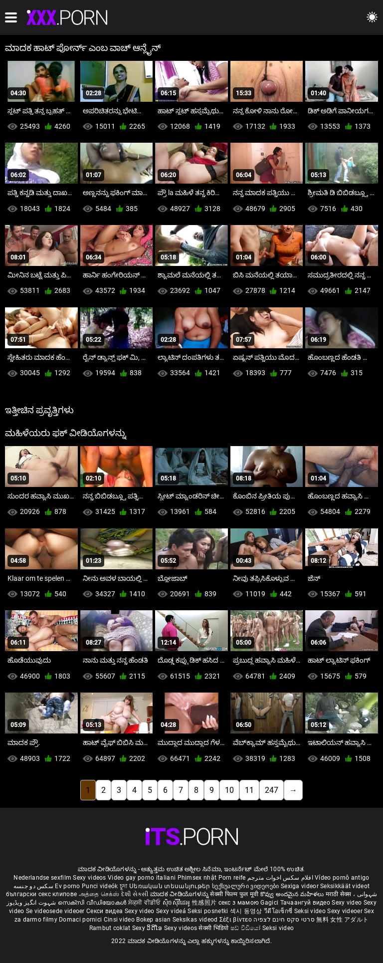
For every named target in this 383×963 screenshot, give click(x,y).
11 (249, 790)
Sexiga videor (300, 886)
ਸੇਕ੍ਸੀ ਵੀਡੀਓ (145, 902)
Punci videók (100, 886)
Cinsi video (120, 919)
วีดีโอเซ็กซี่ (279, 911)
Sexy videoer (345, 911)
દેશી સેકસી (135, 894)
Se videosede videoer (56, 911)
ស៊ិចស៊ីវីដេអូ (177, 902)
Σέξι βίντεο (236, 919)
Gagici (269, 902)
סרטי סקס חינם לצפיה (284, 919)
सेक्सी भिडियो (214, 928)
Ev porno (67, 886)
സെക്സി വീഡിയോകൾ (93, 902)
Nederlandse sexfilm (42, 877)
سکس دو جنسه (33, 886)
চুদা (124, 886)
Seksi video (311, 911)
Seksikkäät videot (345, 886)
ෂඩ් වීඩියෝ (246, 928)
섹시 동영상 (247, 911)
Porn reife (232, 877)
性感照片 (205, 902)
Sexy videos (90, 877)
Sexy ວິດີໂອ (148, 928)
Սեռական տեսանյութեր (170, 886)
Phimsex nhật (197, 877)
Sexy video (347, 902)
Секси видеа (105, 911)
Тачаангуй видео (306, 902)
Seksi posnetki (209, 911)
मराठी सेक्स (339, 894)
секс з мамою (238, 902)
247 (271, 790)
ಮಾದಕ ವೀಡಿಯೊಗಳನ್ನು (180, 894)
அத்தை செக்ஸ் (99, 894)
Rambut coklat (110, 928)
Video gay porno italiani (142, 877)
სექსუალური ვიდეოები (246, 886)
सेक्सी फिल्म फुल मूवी (234, 894)
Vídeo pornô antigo (342, 877)
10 (229, 790)
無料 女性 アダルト (342, 919)
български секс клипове (41, 894)
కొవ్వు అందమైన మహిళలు (293, 894)
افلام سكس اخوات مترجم (280, 877)
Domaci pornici (80, 919)
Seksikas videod (196, 919)
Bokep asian (153, 919)
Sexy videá (172, 911)
